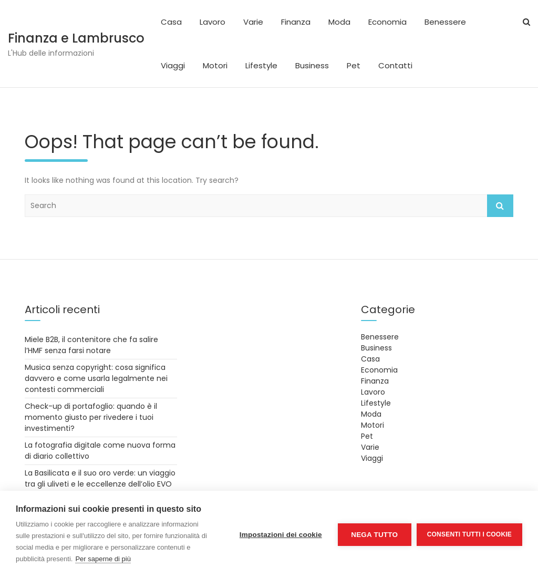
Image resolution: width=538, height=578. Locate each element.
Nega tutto (374, 535)
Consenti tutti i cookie (469, 534)
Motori (215, 65)
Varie (253, 21)
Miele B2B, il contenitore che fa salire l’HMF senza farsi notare (91, 345)
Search (500, 205)
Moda (339, 21)
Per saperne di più (103, 559)
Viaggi (173, 65)
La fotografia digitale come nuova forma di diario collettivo (100, 450)
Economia (387, 21)
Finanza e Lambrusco (76, 38)
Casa (171, 21)
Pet (353, 65)
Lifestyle (261, 65)
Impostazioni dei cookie (281, 535)
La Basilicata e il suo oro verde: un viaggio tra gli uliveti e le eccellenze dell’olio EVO (100, 478)
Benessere (445, 21)
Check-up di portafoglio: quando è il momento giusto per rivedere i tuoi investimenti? (91, 417)
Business (312, 65)
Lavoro (212, 21)
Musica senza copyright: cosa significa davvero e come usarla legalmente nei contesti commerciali (96, 378)
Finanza (296, 21)
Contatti (395, 65)
